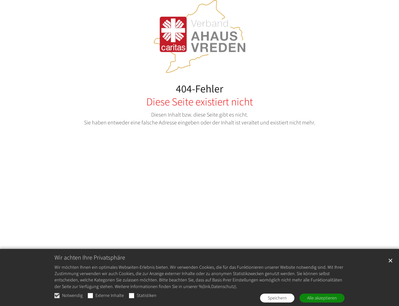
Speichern (277, 301)
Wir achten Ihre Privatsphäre (89, 261)
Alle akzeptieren (322, 301)
